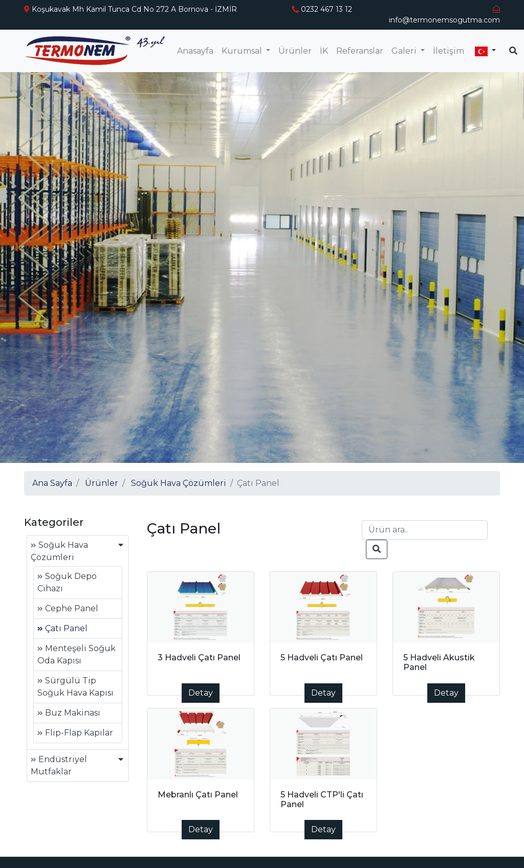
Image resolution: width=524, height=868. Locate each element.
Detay (200, 693)
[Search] (425, 530)
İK (324, 51)
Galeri (405, 51)
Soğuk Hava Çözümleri (178, 483)
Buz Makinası (68, 713)
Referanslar (359, 51)
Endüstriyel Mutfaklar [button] (59, 765)
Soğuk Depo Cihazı (67, 582)
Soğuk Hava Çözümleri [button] (59, 551)
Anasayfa (195, 51)
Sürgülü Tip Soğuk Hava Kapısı (75, 687)
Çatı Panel (62, 628)
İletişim (448, 51)
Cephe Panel (67, 608)
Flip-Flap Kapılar (75, 733)
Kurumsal (243, 51)
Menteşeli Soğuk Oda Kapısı (76, 654)
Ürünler (295, 51)
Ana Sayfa (52, 483)
